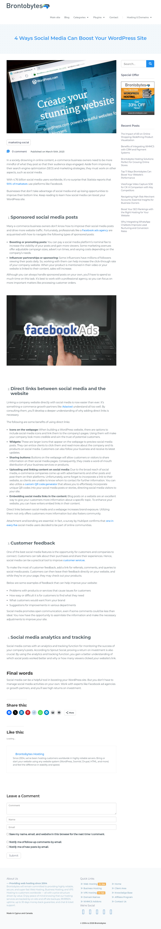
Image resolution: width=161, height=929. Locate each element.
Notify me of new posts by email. (29, 846)
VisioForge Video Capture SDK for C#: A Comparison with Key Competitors (137, 187)
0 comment (19, 151)
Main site (55, 17)
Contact (113, 17)
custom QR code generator (41, 484)
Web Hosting (78, 884)
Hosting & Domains (139, 17)
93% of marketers (17, 183)
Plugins (99, 17)
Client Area (103, 888)
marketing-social (18, 142)
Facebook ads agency (95, 230)
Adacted (67, 406)
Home (100, 884)
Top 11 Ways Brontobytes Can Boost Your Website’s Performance (136, 174)
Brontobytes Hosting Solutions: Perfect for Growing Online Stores (137, 162)
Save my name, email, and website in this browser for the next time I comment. (57, 834)
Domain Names (80, 906)
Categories (81, 17)
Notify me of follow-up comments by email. (35, 842)
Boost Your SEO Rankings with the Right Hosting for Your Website (137, 212)
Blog (66, 17)
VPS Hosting (78, 899)
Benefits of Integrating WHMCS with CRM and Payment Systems (137, 149)
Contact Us (103, 908)
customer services (74, 560)
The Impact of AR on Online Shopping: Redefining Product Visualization (137, 137)
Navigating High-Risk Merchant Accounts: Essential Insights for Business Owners (137, 199)
